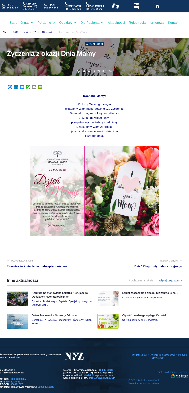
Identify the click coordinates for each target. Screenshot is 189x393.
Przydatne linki (139, 354)
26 (34, 32)
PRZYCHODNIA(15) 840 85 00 (95, 6)
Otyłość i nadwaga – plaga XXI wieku (145, 315)
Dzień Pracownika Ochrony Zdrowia (54, 315)
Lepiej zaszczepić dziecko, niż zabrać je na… (150, 292)
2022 (15, 32)
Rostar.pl (182, 371)
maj (26, 32)
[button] (27, 22)
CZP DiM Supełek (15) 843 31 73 (30, 6)
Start (5, 32)
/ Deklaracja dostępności (161, 354)
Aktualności (47, 32)
